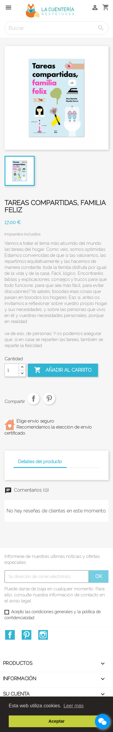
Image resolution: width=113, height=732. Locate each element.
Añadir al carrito (63, 370)
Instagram (43, 635)
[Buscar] (56, 28)
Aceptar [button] (57, 721)
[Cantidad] (12, 370)
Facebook (10, 635)
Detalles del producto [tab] (40, 461)
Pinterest (49, 403)
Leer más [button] (74, 705)
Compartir (33, 403)
